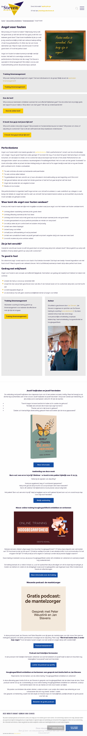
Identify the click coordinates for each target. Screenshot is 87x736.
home (3, 20)
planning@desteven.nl (46, 10)
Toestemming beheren (55, 728)
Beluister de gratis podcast (43, 702)
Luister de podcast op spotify (43, 665)
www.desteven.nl (67, 311)
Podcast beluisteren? (43, 646)
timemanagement (28, 20)
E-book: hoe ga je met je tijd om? (17, 135)
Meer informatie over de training (43, 575)
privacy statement (17, 733)
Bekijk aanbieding (43, 500)
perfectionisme (40, 152)
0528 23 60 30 (46, 6)
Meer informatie (43, 465)
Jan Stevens (72, 305)
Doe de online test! (13, 111)
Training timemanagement (15, 87)
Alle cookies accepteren (74, 727)
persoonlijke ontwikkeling (14, 20)
